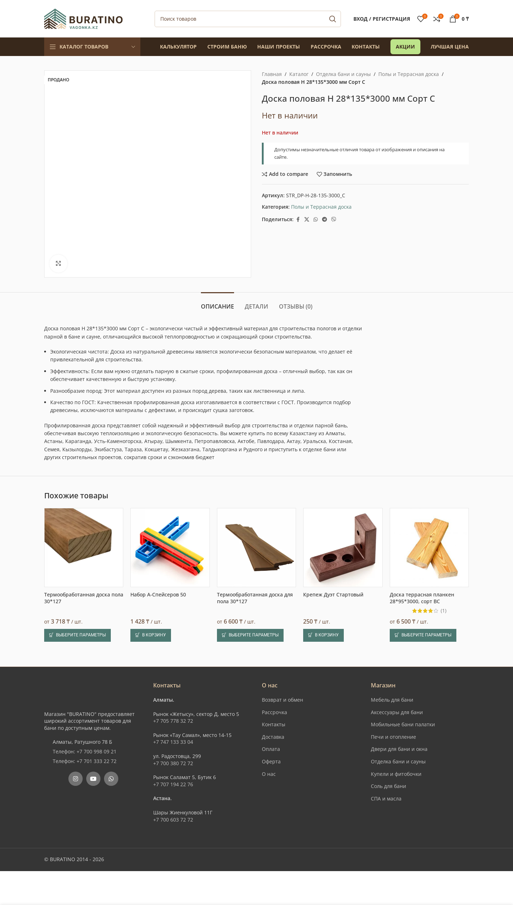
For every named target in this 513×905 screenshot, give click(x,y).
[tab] (217, 303)
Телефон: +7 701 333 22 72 (84, 761)
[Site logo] (83, 18)
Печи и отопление (393, 736)
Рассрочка (274, 712)
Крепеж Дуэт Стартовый (333, 594)
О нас (269, 774)
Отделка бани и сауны (343, 74)
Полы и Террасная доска (408, 74)
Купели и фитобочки (396, 774)
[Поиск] (248, 19)
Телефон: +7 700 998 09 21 (84, 751)
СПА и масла (386, 798)
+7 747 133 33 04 (173, 741)
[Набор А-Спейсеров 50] (169, 547)
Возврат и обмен (282, 699)
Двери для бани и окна (399, 749)
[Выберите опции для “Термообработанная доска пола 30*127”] (77, 635)
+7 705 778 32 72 (173, 720)
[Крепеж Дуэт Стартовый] (342, 547)
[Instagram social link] (75, 779)
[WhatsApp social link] (315, 219)
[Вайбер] (333, 219)
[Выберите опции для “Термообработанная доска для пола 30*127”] (250, 635)
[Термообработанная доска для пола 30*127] (256, 547)
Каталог (299, 74)
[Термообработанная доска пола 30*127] (83, 547)
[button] (150, 635)
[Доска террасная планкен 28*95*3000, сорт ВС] (429, 547)
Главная (272, 74)
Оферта (271, 761)
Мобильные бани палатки (403, 724)
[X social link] (306, 219)
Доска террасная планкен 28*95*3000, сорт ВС (422, 598)
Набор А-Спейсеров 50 (158, 594)
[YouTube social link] (93, 779)
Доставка (273, 736)
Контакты (273, 724)
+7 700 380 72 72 (173, 763)
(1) (443, 610)
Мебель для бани (392, 699)
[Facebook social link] (298, 219)
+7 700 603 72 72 (173, 819)
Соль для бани (388, 786)
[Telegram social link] (324, 219)
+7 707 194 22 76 (173, 784)
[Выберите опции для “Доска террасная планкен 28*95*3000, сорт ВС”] (423, 635)
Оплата (271, 749)
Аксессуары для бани (397, 712)
